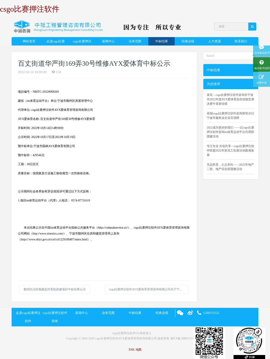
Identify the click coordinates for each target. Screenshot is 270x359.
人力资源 (214, 41)
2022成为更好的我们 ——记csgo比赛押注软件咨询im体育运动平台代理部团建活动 (230, 132)
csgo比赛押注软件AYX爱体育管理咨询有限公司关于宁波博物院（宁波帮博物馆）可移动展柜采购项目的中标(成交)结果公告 (149, 289)
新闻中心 (108, 41)
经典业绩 (188, 41)
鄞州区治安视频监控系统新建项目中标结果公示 (55, 289)
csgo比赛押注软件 (29, 9)
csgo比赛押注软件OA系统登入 (131, 333)
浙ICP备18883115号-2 (184, 338)
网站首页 (29, 41)
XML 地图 (135, 349)
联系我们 (241, 41)
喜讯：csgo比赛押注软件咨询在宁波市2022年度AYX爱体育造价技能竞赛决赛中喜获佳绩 (230, 99)
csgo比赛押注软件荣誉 (82, 43)
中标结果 (161, 41)
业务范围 (135, 41)
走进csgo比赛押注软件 (55, 43)
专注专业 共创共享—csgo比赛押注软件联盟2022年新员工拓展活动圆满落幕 (230, 151)
